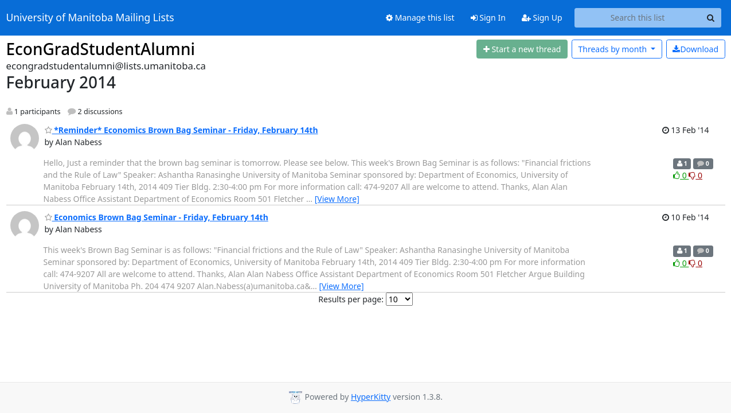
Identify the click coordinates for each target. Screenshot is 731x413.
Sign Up (542, 17)
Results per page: (351, 299)
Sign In (488, 17)
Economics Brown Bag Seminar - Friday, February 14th (156, 217)
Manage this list (420, 17)
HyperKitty (370, 396)
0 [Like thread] (681, 175)
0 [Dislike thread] (695, 175)
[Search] (711, 18)
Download (695, 49)
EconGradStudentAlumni (101, 49)
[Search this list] (637, 18)
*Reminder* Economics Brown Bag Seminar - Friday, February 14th (181, 129)
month (613, 49)
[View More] (337, 198)
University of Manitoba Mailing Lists (90, 18)
